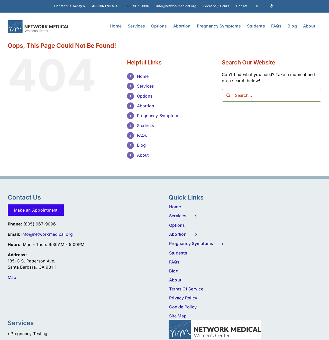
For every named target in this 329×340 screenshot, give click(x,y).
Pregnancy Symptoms (158, 115)
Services (145, 86)
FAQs (142, 135)
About (143, 155)
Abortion (145, 105)
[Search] (228, 95)
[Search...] (271, 95)
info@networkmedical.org (47, 234)
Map (12, 277)
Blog (141, 145)
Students (145, 125)
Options (144, 96)
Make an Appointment (36, 210)
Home (143, 76)
